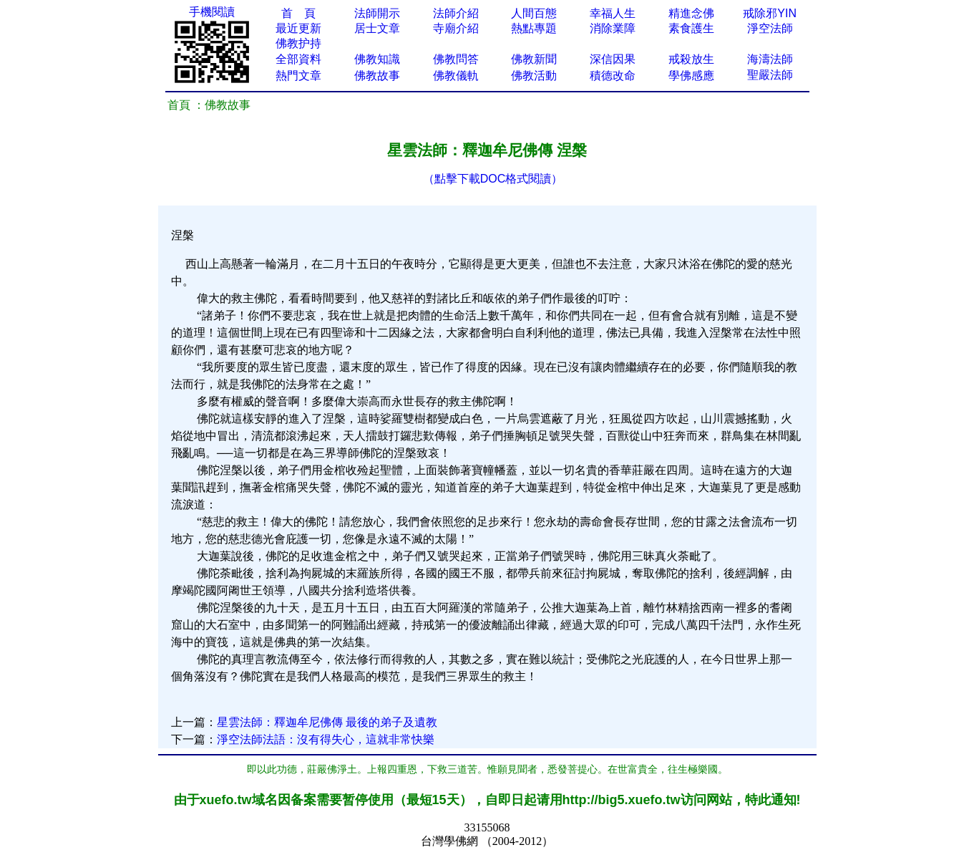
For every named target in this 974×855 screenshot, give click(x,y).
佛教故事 (377, 75)
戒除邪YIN (770, 13)
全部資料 (298, 59)
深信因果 (612, 59)
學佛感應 (691, 75)
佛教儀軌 (456, 75)
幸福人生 (612, 13)
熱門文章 (298, 75)
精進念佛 (691, 13)
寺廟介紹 (456, 28)
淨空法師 (770, 28)
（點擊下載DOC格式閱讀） (493, 179)
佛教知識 (377, 59)
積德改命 (612, 75)
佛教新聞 (534, 59)
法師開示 (377, 13)
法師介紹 (456, 13)
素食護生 (691, 28)
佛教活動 (534, 75)
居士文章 (377, 28)
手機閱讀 (212, 12)
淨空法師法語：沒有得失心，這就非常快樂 (325, 739)
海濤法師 (770, 59)
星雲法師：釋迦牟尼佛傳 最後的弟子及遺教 (327, 722)
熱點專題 (534, 28)
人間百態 (534, 13)
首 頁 (298, 13)
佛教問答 (456, 59)
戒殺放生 (691, 59)
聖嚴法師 (770, 75)
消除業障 (612, 28)
